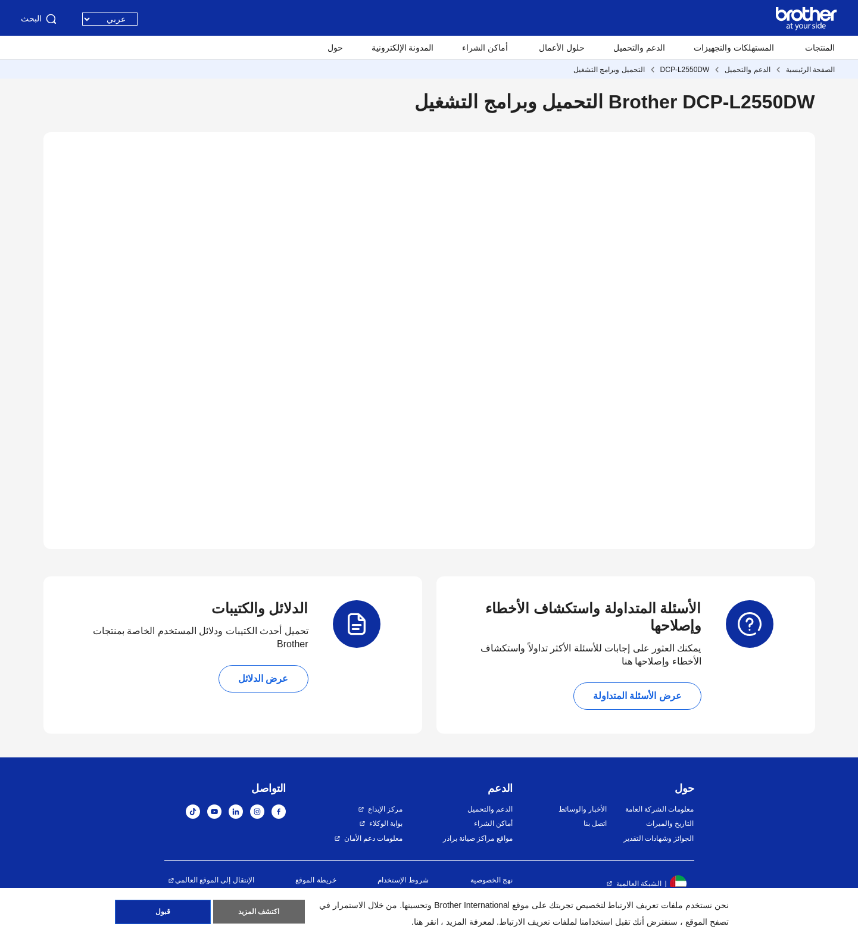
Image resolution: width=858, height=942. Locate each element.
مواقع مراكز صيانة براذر (478, 838)
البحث (39, 19)
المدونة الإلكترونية (403, 47)
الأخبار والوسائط (583, 809)
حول (335, 47)
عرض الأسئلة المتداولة (637, 696)
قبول (162, 913)
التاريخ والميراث (670, 823)
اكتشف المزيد (258, 913)
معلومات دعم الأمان (373, 838)
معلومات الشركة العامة (659, 809)
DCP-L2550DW (685, 69)
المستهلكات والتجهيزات (734, 47)
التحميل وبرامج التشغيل (609, 69)
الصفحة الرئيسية (810, 69)
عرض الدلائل (263, 678)
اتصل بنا (595, 823)
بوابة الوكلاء (386, 823)
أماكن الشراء (485, 47)
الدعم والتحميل (639, 47)
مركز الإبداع (385, 809)
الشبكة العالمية (639, 883)
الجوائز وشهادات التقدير (658, 838)
